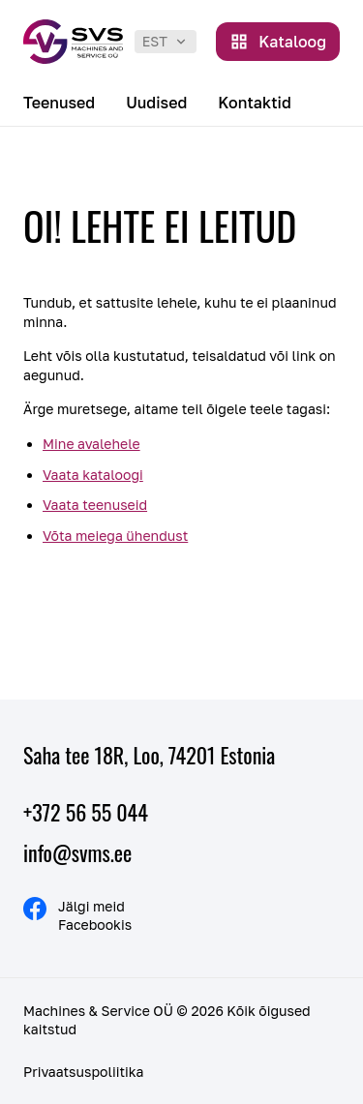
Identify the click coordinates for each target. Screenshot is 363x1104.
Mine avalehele (91, 443)
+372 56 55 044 (85, 811)
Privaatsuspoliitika (83, 1071)
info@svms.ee (77, 852)
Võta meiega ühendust (115, 535)
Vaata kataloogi (93, 474)
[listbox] (166, 41)
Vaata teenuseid (95, 504)
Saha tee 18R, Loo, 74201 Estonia (149, 754)
